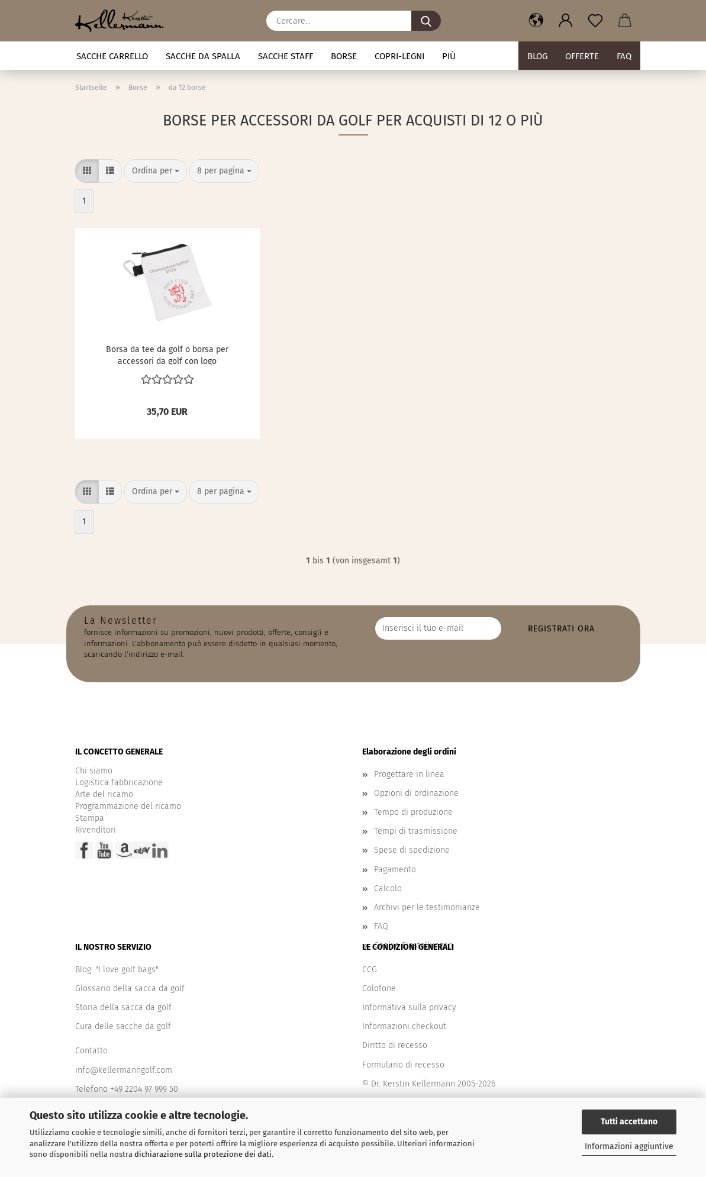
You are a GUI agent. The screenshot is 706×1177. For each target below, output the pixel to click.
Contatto (91, 1051)
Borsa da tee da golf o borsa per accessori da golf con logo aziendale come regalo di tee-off (167, 354)
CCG (369, 970)
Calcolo (388, 888)
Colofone (379, 988)
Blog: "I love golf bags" (117, 970)
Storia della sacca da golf (123, 1007)
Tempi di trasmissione (415, 831)
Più (449, 56)
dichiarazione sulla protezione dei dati (203, 1154)
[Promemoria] (595, 20)
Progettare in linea (409, 774)
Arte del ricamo (104, 794)
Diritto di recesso (394, 1045)
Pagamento (395, 870)
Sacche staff (285, 56)
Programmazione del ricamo (128, 806)
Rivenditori (95, 830)
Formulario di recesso (403, 1065)
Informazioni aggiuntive (629, 1146)
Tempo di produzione (413, 812)
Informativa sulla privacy (409, 1007)
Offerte (582, 56)
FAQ (624, 56)
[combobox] (155, 171)
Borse (344, 56)
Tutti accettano (629, 1122)
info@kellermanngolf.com (123, 1070)
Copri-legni (399, 56)
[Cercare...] (426, 21)
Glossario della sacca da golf (130, 988)
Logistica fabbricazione (119, 783)
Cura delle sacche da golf (123, 1026)
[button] (536, 20)
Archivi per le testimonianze (427, 907)
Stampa (89, 818)
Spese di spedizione (412, 850)
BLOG (537, 56)
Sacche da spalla (203, 56)
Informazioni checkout (404, 1026)
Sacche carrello (112, 56)
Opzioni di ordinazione (416, 793)
